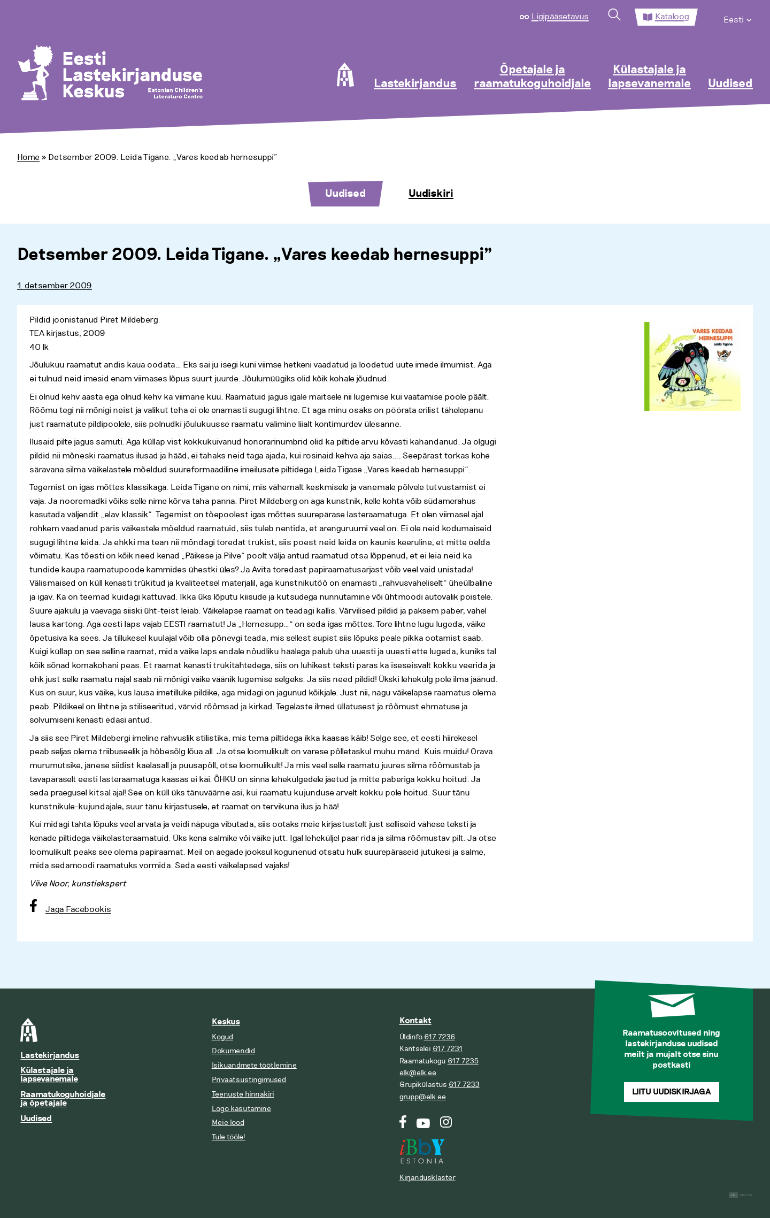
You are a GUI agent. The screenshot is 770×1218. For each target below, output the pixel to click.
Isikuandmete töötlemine (254, 1065)
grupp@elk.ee (422, 1096)
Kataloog (672, 16)
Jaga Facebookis (78, 909)
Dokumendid (233, 1050)
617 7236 (439, 1036)
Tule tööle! (228, 1137)
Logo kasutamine (241, 1108)
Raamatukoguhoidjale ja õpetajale (62, 1099)
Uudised (730, 84)
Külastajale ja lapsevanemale (649, 77)
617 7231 (448, 1048)
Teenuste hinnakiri (243, 1094)
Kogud (222, 1036)
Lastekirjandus (415, 84)
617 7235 (463, 1061)
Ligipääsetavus (560, 16)
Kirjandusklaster (427, 1177)
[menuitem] (738, 17)
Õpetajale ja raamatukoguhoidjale (532, 77)
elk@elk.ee (417, 1072)
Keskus (226, 1022)
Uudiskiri (431, 194)
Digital (741, 1195)
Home (28, 157)
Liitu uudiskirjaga (671, 1092)
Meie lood (228, 1122)
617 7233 (464, 1084)
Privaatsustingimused (249, 1079)
